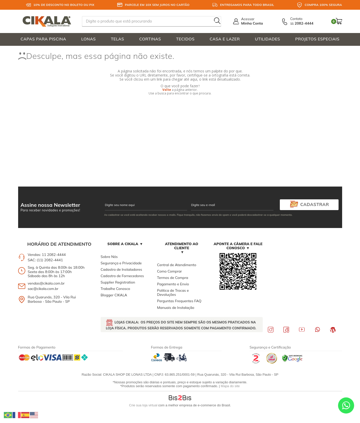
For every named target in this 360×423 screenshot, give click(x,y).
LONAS (88, 38)
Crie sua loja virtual (143, 405)
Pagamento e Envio (173, 284)
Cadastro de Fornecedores (122, 276)
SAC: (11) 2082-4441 (45, 260)
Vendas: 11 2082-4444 (47, 254)
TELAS (117, 38)
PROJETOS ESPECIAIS (317, 38)
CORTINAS (150, 38)
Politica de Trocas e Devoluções (173, 292)
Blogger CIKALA (114, 295)
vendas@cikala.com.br (46, 283)
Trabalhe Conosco (115, 288)
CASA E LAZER (225, 38)
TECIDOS (185, 38)
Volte (166, 90)
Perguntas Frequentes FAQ (179, 301)
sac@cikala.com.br (43, 288)
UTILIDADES (267, 38)
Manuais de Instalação (175, 307)
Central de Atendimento (176, 265)
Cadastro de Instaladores (121, 269)
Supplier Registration (118, 282)
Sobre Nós (109, 256)
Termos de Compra (172, 277)
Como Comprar (169, 271)
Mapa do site (230, 386)
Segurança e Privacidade (121, 263)
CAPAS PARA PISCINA (43, 38)
